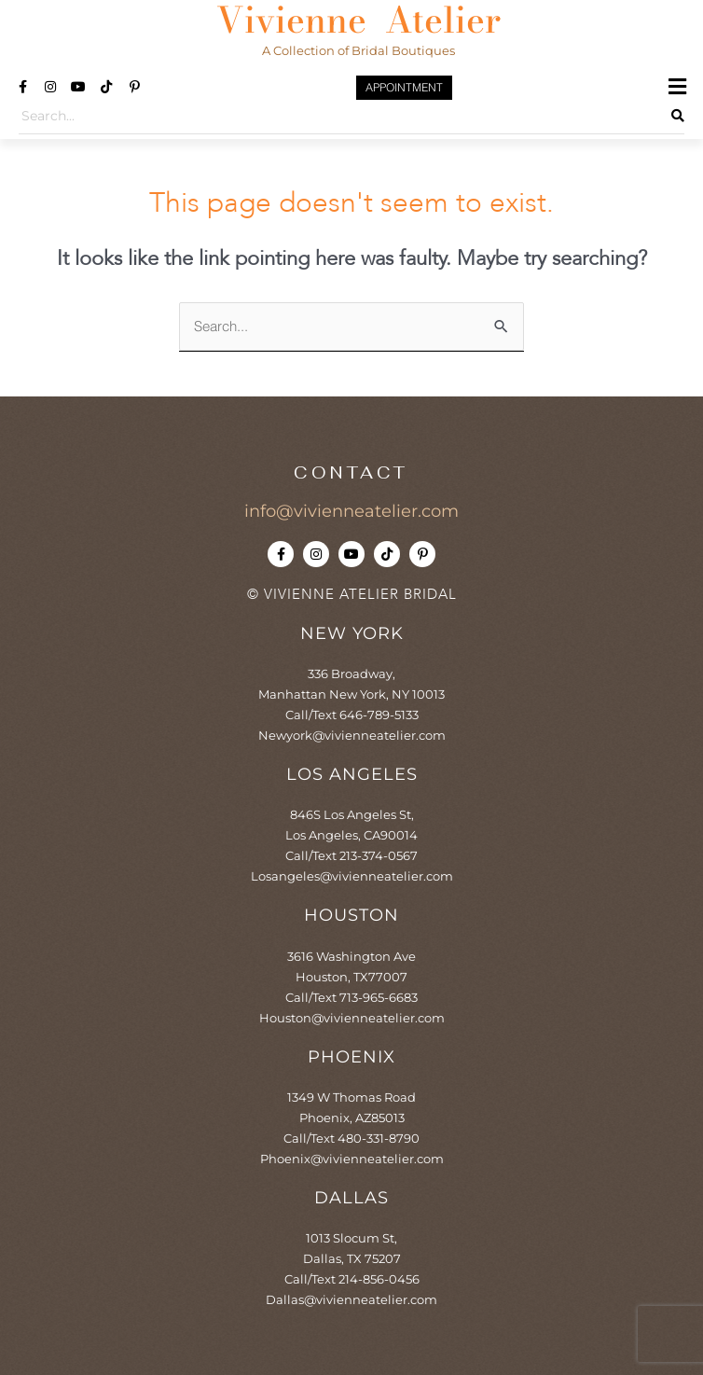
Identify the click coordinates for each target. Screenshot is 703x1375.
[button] (678, 86)
